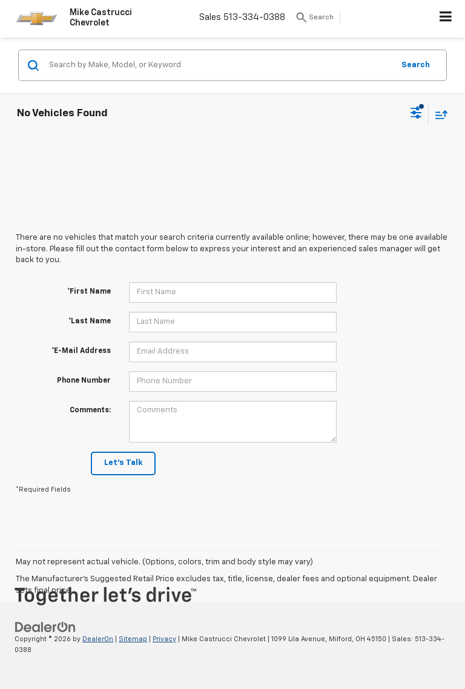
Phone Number (84, 380)
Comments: (90, 410)
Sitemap (133, 639)
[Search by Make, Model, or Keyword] (219, 65)
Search (415, 64)
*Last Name (89, 321)
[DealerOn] (45, 627)
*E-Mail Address (81, 351)
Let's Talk (123, 463)
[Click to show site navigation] (446, 19)
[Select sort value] (438, 114)
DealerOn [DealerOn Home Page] (97, 639)
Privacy (164, 639)
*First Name (89, 291)
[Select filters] (416, 114)
